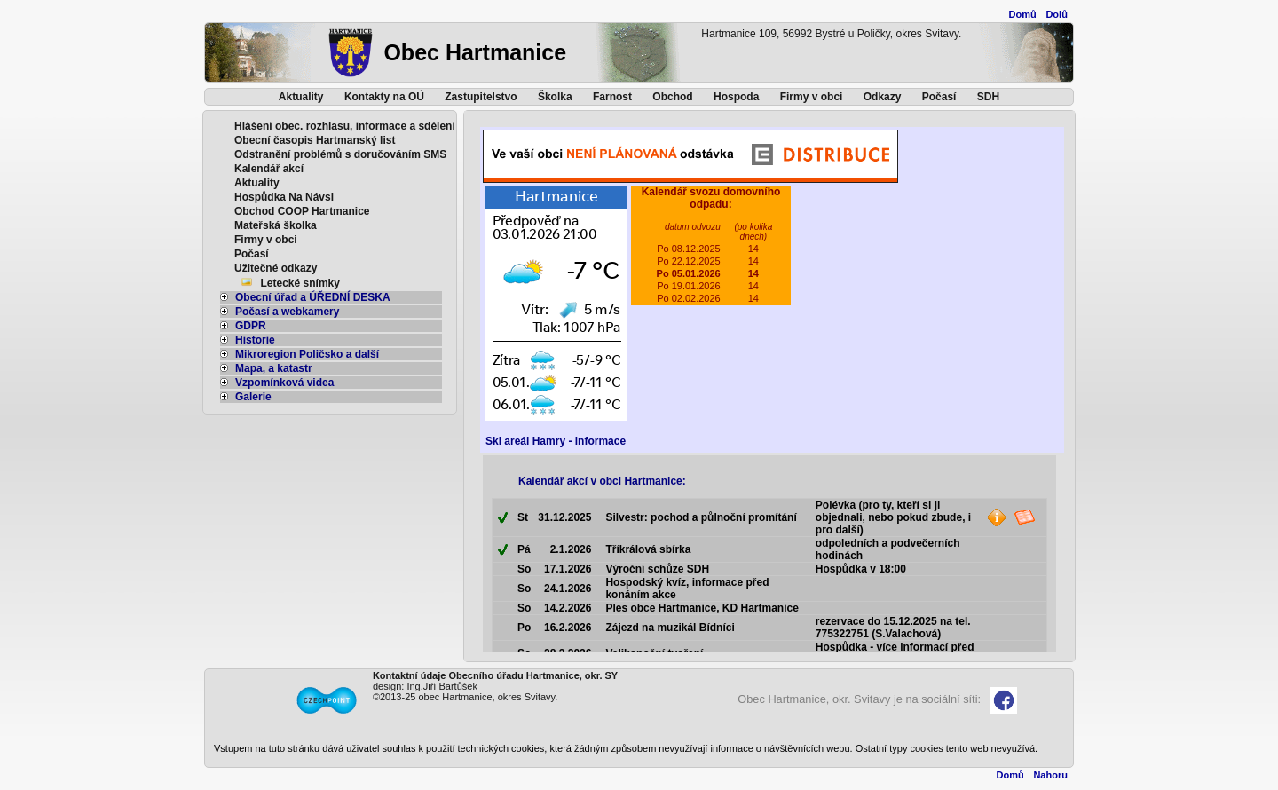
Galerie (246, 397)
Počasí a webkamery (279, 311)
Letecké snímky (300, 283)
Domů (1023, 14)
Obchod (672, 97)
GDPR (243, 326)
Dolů (1056, 14)
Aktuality (301, 97)
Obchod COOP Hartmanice (301, 211)
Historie (247, 340)
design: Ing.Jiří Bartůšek (425, 686)
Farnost (612, 97)
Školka (555, 97)
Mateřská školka (275, 225)
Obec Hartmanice (474, 52)
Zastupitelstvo (481, 97)
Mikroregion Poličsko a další (299, 354)
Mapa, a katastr (266, 368)
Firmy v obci (811, 97)
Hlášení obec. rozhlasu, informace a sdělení (344, 126)
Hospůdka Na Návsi (284, 197)
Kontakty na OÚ (384, 97)
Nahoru (1050, 775)
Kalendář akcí (269, 168)
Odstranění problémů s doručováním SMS (340, 154)
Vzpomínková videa (277, 382)
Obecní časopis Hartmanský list (314, 140)
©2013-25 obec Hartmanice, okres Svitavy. (465, 696)
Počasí (939, 97)
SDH (988, 97)
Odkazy (883, 97)
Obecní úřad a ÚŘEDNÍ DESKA (305, 297)
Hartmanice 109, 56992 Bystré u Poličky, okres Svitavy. (831, 34)
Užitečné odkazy (275, 268)
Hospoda (736, 97)
